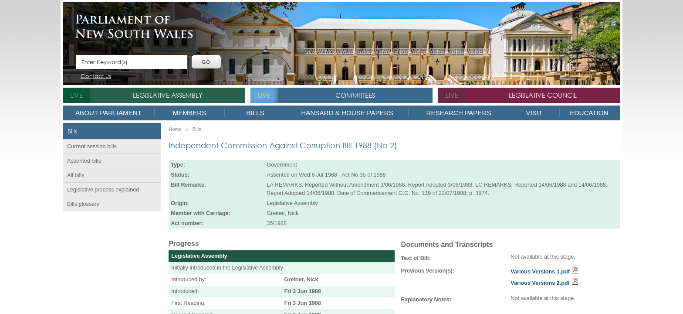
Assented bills (84, 161)
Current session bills (92, 146)
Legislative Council (543, 95)
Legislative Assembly (168, 95)
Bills (255, 112)
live (76, 95)
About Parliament (108, 112)
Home (175, 129)
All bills (75, 175)
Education (589, 112)
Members (189, 112)
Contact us (96, 76)
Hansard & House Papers (347, 112)
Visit (534, 112)
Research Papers (458, 112)
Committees (355, 95)
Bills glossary (83, 204)
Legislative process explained (103, 190)
